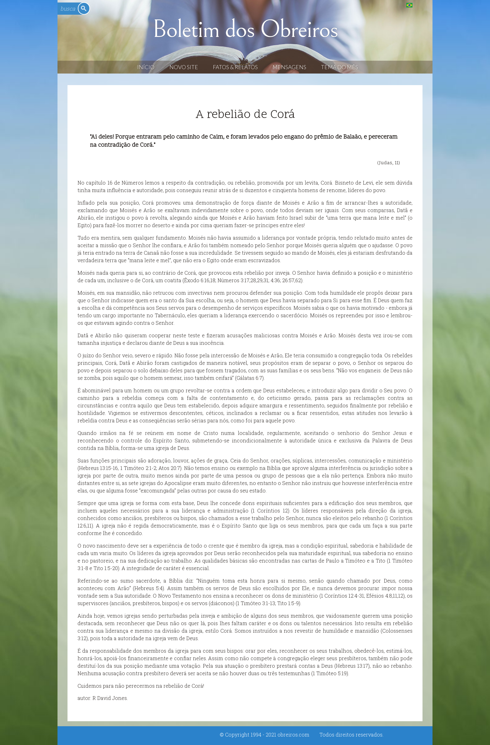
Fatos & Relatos (235, 67)
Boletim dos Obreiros (245, 29)
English (422, 5)
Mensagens (289, 67)
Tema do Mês (339, 67)
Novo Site (183, 67)
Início (145, 67)
